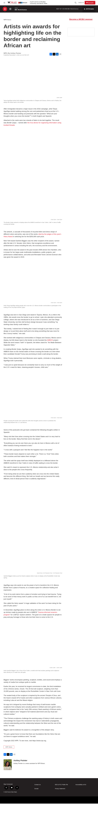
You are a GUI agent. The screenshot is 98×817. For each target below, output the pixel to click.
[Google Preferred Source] (81, 48)
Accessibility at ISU (80, 798)
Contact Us (37, 798)
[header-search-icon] (75, 2)
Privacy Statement (60, 802)
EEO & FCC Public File (61, 798)
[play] (5, 9)
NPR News (7, 21)
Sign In (81, 2)
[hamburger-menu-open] (4, 2)
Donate (91, 3)
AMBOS (50, 346)
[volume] (10, 9)
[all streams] (88, 9)
